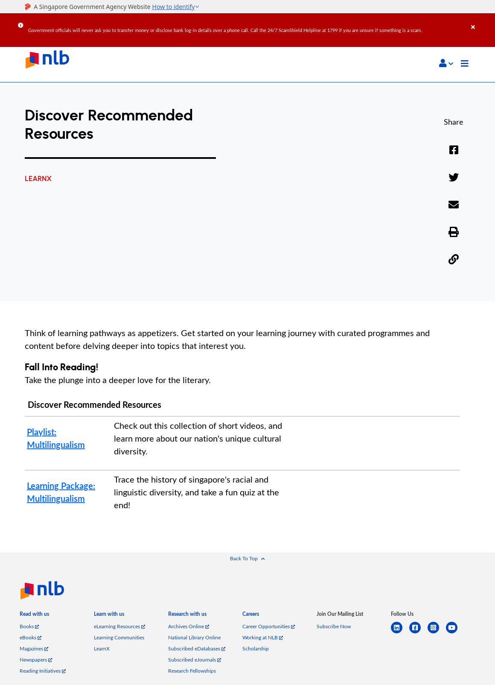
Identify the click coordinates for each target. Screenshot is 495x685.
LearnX (102, 648)
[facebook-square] (418, 633)
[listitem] (34, 617)
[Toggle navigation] (464, 64)
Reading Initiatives (43, 670)
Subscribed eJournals (194, 659)
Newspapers (36, 659)
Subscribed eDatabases (196, 648)
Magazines (34, 648)
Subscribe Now (334, 626)
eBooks (30, 637)
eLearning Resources (119, 626)
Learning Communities (119, 637)
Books (29, 626)
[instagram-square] (437, 633)
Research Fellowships (192, 670)
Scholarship (255, 648)
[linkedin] (400, 633)
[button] (446, 63)
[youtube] (455, 633)
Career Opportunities (268, 626)
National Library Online (194, 637)
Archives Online (188, 626)
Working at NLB (262, 637)
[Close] (482, 21)
